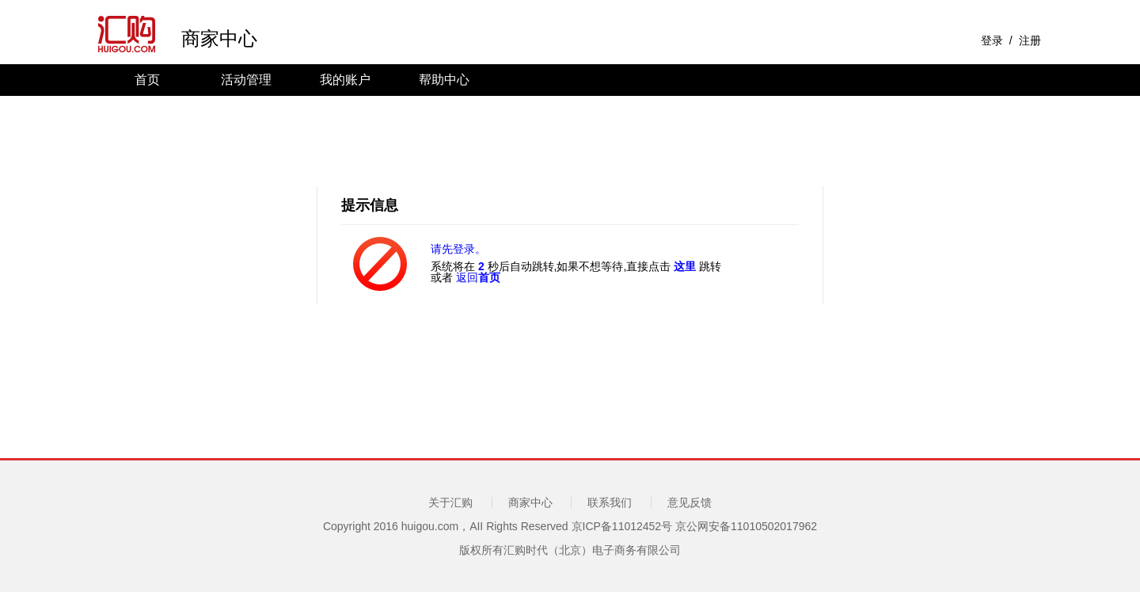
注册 (1030, 40)
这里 (685, 266)
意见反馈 (689, 502)
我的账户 (345, 79)
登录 (992, 40)
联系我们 (609, 502)
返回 (478, 277)
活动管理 (246, 79)
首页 (147, 79)
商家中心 (219, 39)
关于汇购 (450, 502)
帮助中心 (444, 79)
